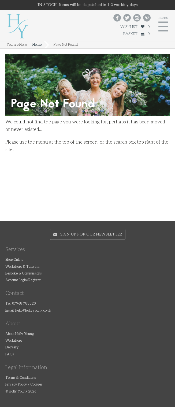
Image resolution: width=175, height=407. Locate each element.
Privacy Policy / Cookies (23, 385)
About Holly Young (19, 334)
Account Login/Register (23, 280)
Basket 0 (136, 33)
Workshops (13, 341)
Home (37, 45)
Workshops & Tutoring (22, 267)
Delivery (12, 347)
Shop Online (14, 260)
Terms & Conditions (20, 378)
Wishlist (135, 26)
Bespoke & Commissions (23, 274)
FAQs (9, 354)
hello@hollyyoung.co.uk (33, 311)
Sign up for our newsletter (87, 234)
